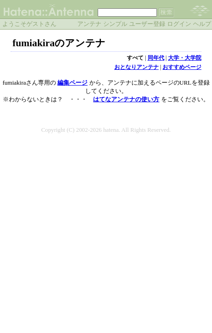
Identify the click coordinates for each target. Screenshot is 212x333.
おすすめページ (181, 67)
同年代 (156, 58)
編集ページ (72, 82)
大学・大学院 (184, 58)
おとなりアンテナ (136, 67)
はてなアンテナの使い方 (126, 99)
